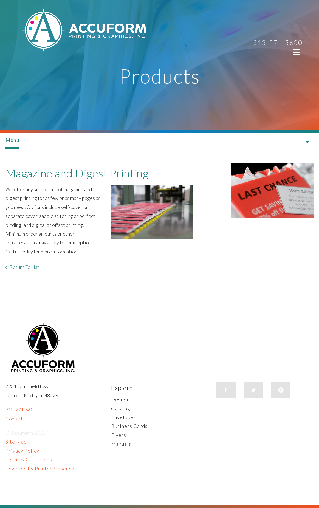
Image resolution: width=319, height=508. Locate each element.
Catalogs (122, 408)
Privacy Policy (22, 451)
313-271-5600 (278, 42)
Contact (14, 419)
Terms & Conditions (28, 459)
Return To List (24, 267)
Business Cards (129, 426)
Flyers (118, 435)
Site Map (16, 442)
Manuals (121, 444)
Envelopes (123, 417)
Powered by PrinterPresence (39, 468)
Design (119, 399)
